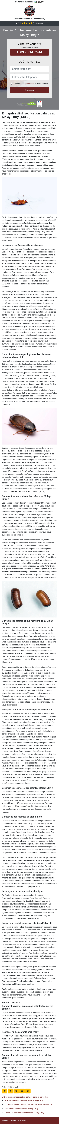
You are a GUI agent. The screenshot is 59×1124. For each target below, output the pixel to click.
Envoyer (29, 90)
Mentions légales (18, 1120)
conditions (29, 83)
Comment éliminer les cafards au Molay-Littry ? (25, 1113)
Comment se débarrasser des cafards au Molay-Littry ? (28, 1104)
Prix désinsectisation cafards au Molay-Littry (24, 1100)
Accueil (5, 1120)
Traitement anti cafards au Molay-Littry (21, 1109)
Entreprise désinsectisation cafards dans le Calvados (25, 1097)
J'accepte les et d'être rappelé (30, 83)
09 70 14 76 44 (29, 52)
